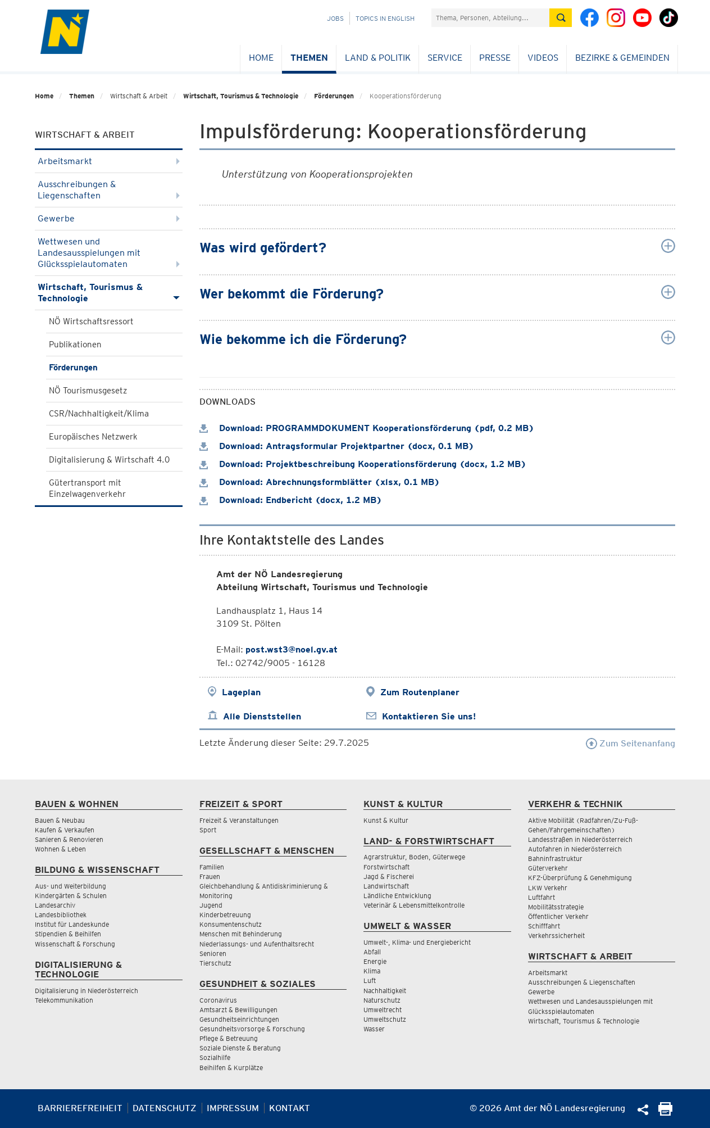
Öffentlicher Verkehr (558, 916)
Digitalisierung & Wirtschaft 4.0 (109, 460)
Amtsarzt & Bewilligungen (238, 1009)
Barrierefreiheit (80, 1108)
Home (261, 57)
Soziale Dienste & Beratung (240, 1048)
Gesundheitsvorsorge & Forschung (252, 1029)
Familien (211, 867)
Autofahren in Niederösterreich (575, 849)
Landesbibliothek (61, 914)
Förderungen (334, 96)
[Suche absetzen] (560, 17)
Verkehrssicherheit (556, 935)
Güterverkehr (548, 868)
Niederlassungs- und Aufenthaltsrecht (256, 944)
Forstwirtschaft (386, 867)
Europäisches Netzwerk (93, 437)
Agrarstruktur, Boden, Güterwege (414, 857)
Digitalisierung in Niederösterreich (86, 990)
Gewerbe (109, 218)
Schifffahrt (544, 926)
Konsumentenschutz (230, 924)
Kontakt (289, 1108)
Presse (495, 57)
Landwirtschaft (386, 886)
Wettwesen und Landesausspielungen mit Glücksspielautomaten (109, 252)
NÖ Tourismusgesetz (88, 391)
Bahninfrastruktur (555, 858)
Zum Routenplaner (419, 692)
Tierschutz (215, 963)
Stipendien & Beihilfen (68, 934)
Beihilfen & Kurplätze (231, 1067)
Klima (371, 971)
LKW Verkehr (547, 888)
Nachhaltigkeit (384, 990)
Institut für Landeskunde (72, 924)
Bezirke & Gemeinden (622, 57)
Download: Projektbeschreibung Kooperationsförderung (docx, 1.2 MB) (362, 464)
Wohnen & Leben (60, 849)
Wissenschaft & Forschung (75, 944)
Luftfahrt (541, 897)
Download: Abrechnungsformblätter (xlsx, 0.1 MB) (319, 482)
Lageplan (241, 692)
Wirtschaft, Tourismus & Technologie (240, 96)
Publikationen (75, 344)
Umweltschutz (384, 1019)
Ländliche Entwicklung (397, 895)
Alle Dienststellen (262, 716)
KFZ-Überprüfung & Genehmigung (580, 877)
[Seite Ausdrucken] (665, 1112)
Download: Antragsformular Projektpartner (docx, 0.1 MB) (336, 446)
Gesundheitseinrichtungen (239, 1019)
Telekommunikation (64, 1000)
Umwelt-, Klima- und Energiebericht (417, 942)
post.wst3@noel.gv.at (291, 649)
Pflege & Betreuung (228, 1038)
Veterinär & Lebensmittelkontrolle (414, 905)
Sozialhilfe (214, 1057)
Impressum (233, 1108)
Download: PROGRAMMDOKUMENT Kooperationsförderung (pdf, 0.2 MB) (366, 428)
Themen (309, 57)
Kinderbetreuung (225, 914)
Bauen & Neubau (60, 820)
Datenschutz (165, 1108)
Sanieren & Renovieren (69, 839)
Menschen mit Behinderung (240, 934)
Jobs (335, 18)
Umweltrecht (382, 1009)
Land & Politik (378, 57)
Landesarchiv (55, 905)
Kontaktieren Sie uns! (429, 716)
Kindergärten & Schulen (71, 895)
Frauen (209, 876)
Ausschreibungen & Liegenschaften (109, 190)
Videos (542, 57)
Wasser (374, 1029)
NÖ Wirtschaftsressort (91, 321)
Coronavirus (218, 1000)
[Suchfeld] (490, 17)
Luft (369, 980)
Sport (207, 830)
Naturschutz (381, 1000)
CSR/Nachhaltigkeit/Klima (99, 414)
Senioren (212, 953)
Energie (374, 961)
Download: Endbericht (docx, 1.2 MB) (290, 500)
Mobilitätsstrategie (556, 907)
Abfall (372, 952)
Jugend (210, 905)
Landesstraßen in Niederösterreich (580, 839)
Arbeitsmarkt (109, 161)
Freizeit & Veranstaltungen (239, 820)
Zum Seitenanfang (630, 743)
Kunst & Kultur (385, 820)
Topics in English (385, 18)
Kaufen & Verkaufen (64, 830)
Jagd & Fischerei (388, 876)
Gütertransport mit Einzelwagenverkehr (87, 488)
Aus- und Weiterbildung (70, 886)
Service (444, 57)
